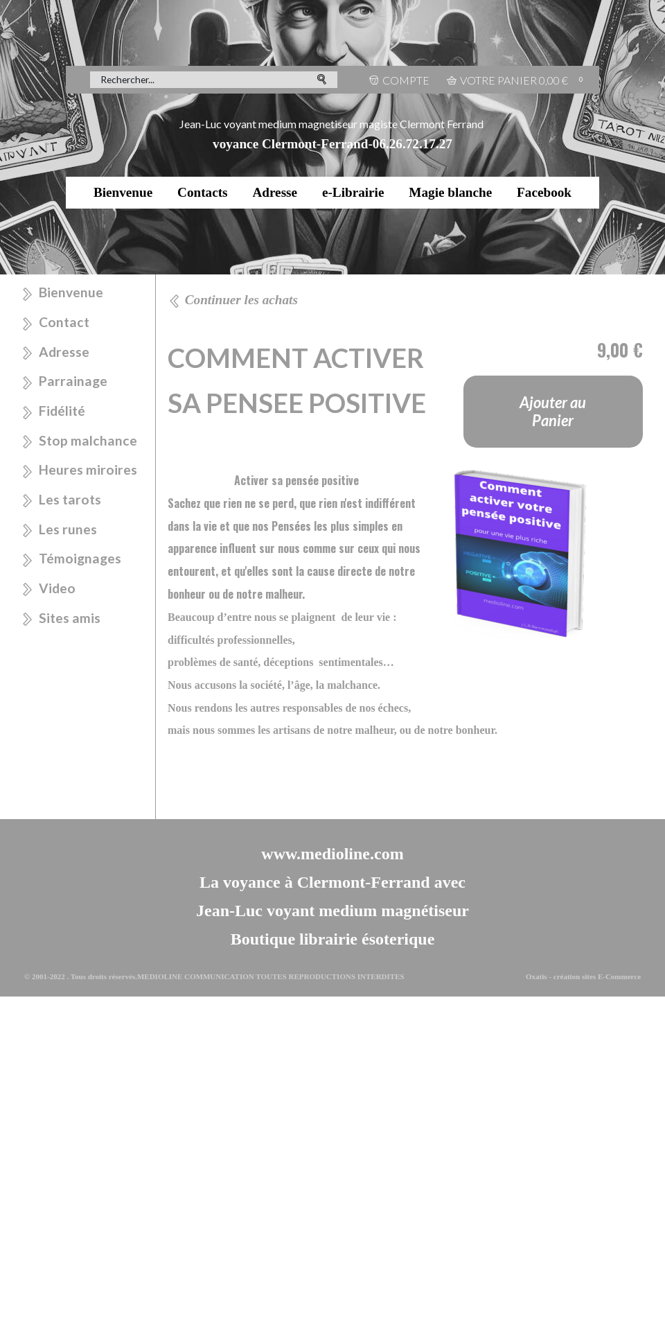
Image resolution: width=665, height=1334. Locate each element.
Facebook (544, 192)
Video (57, 588)
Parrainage (73, 381)
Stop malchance (88, 440)
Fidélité (62, 411)
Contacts (202, 192)
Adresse (274, 192)
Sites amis (69, 618)
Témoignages (80, 558)
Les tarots (70, 499)
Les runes (68, 529)
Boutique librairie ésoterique (333, 939)
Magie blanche (450, 192)
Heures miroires (88, 469)
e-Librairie (353, 192)
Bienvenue (123, 192)
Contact (64, 322)
